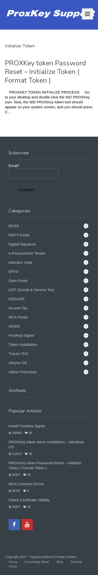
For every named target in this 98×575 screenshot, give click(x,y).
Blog (60, 562)
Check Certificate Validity (29, 500)
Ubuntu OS (18, 363)
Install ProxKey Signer (27, 426)
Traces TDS (18, 354)
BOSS (14, 226)
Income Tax (18, 308)
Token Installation (23, 344)
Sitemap (76, 562)
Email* (34, 171)
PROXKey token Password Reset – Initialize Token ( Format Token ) (45, 71)
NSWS (14, 326)
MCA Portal (18, 317)
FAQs (13, 566)
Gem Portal (18, 280)
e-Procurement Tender (27, 253)
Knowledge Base (37, 562)
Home (13, 562)
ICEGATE (17, 299)
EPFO (14, 271)
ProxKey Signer (21, 335)
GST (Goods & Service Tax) (32, 290)
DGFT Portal (19, 235)
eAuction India (20, 262)
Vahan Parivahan (23, 372)
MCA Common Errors (26, 484)
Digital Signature (22, 244)
